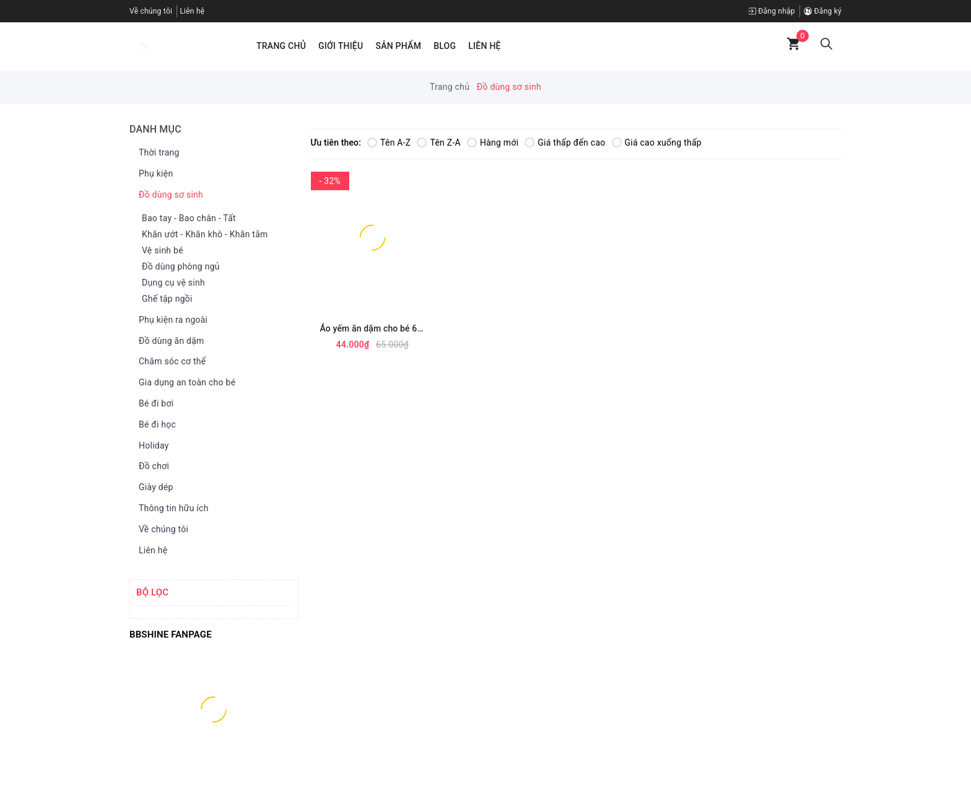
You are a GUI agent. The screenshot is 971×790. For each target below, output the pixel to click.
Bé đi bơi (153, 404)
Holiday (151, 446)
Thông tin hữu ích (171, 508)
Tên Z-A (438, 142)
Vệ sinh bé (162, 250)
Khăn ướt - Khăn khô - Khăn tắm (205, 234)
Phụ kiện (153, 174)
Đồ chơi (151, 466)
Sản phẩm (398, 46)
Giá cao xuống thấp (657, 142)
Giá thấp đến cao (565, 142)
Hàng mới (492, 142)
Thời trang (156, 153)
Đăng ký (823, 11)
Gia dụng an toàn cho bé (184, 382)
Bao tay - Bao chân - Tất (189, 218)
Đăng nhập (771, 11)
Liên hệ (192, 11)
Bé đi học (154, 425)
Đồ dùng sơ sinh (168, 195)
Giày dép (153, 487)
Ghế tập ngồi (167, 299)
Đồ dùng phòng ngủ (181, 266)
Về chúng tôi (150, 11)
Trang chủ (281, 46)
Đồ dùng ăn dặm (168, 341)
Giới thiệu (340, 46)
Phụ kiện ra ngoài (170, 320)
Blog (444, 46)
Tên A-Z (389, 142)
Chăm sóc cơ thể (169, 361)
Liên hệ (484, 46)
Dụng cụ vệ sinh (173, 282)
